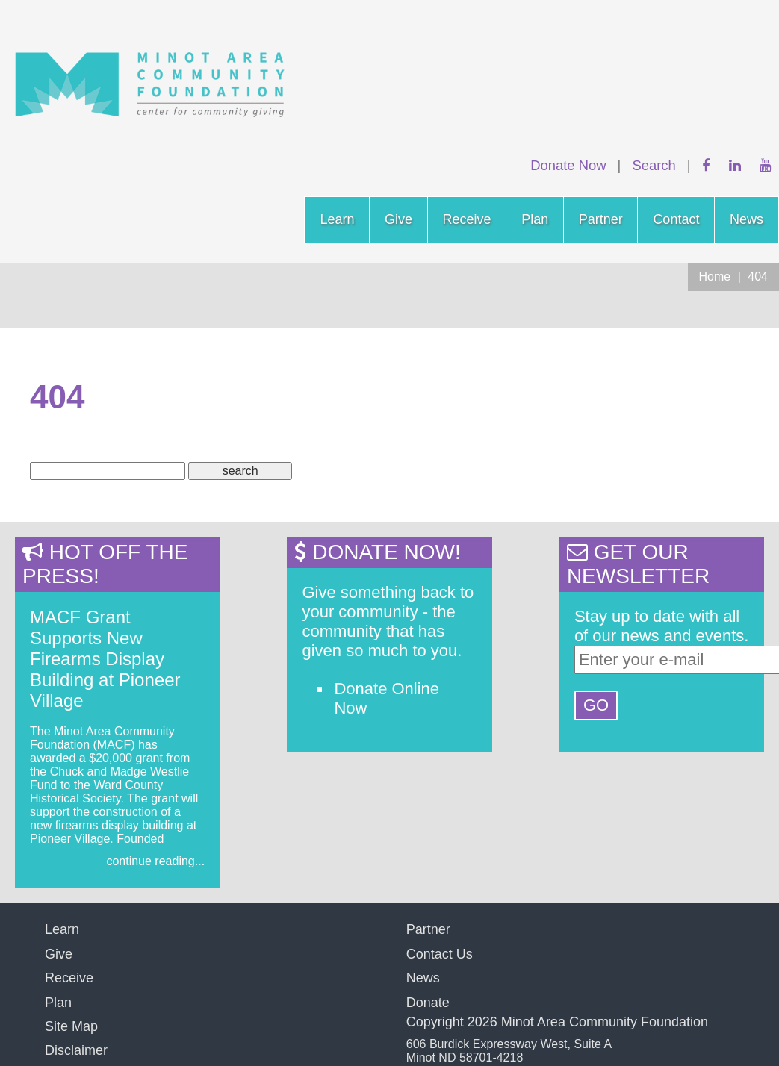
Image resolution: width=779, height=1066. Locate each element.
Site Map (71, 1026)
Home (715, 276)
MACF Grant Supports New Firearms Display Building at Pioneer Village (105, 659)
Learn (337, 219)
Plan (534, 219)
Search (653, 165)
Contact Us (439, 954)
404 (758, 276)
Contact (676, 219)
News (746, 219)
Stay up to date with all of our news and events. (661, 626)
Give (398, 219)
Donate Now (568, 165)
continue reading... (155, 861)
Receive (467, 219)
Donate (428, 1002)
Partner (601, 219)
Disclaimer (76, 1050)
